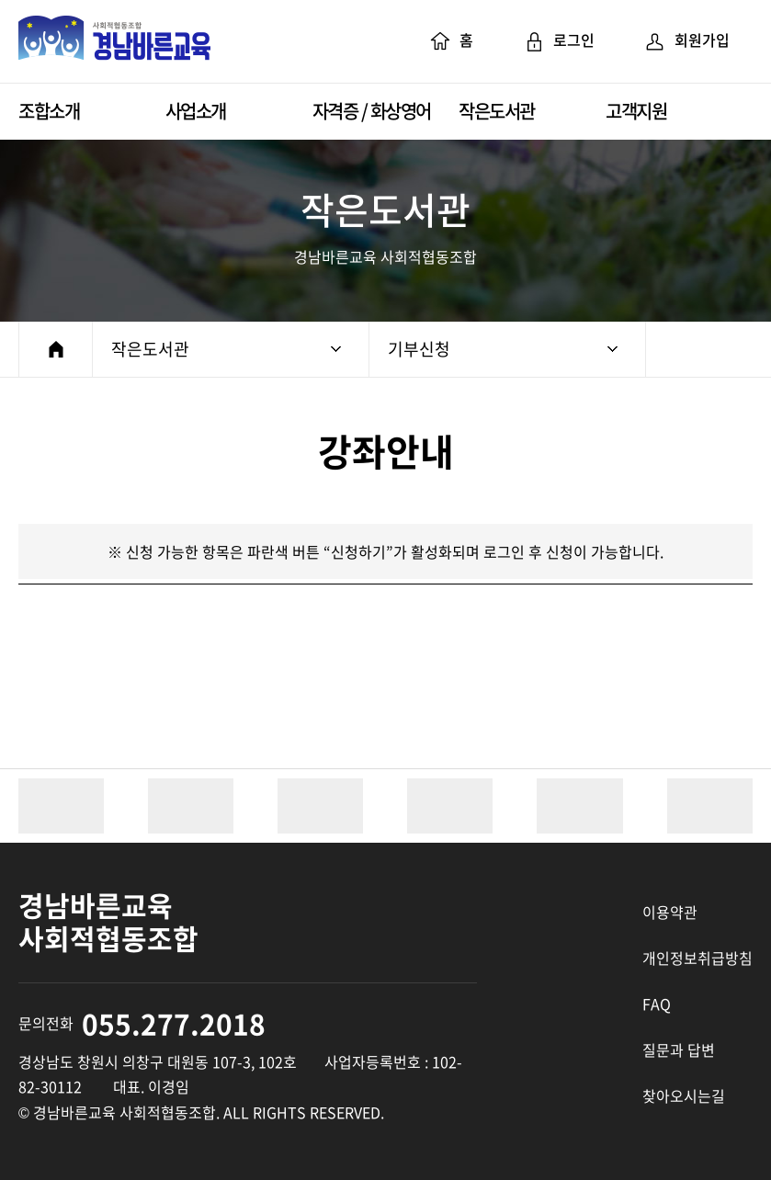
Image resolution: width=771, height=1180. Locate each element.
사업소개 (195, 110)
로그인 (559, 40)
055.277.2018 (174, 1023)
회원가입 (687, 40)
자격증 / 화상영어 (371, 110)
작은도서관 (497, 110)
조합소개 (48, 110)
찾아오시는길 (683, 1095)
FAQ (656, 1004)
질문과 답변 (678, 1049)
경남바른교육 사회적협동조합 (114, 41)
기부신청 (503, 348)
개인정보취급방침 (697, 958)
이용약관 (669, 912)
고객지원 (636, 110)
